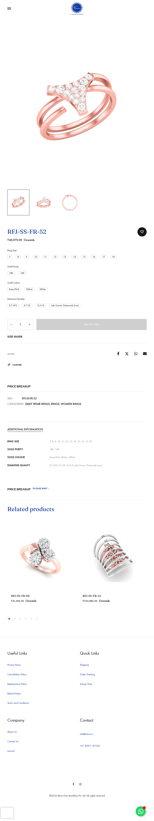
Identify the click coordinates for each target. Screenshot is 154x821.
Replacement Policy (17, 684)
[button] (9, 257)
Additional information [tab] (25, 429)
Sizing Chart (86, 684)
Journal (11, 751)
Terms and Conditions (18, 703)
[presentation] (7, 812)
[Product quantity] (20, 324)
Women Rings (71, 404)
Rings (55, 404)
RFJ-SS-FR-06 (20, 596)
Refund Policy (14, 693)
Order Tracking (87, 674)
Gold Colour (13, 282)
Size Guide (14, 336)
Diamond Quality (16, 299)
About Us (12, 731)
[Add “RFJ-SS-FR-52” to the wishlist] (142, 231)
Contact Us (12, 741)
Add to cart (91, 324)
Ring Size (12, 250)
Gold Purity (13, 266)
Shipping (84, 664)
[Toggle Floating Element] (141, 811)
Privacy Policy (14, 664)
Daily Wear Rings (37, 404)
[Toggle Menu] (9, 9)
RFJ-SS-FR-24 (92, 596)
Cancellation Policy (16, 674)
